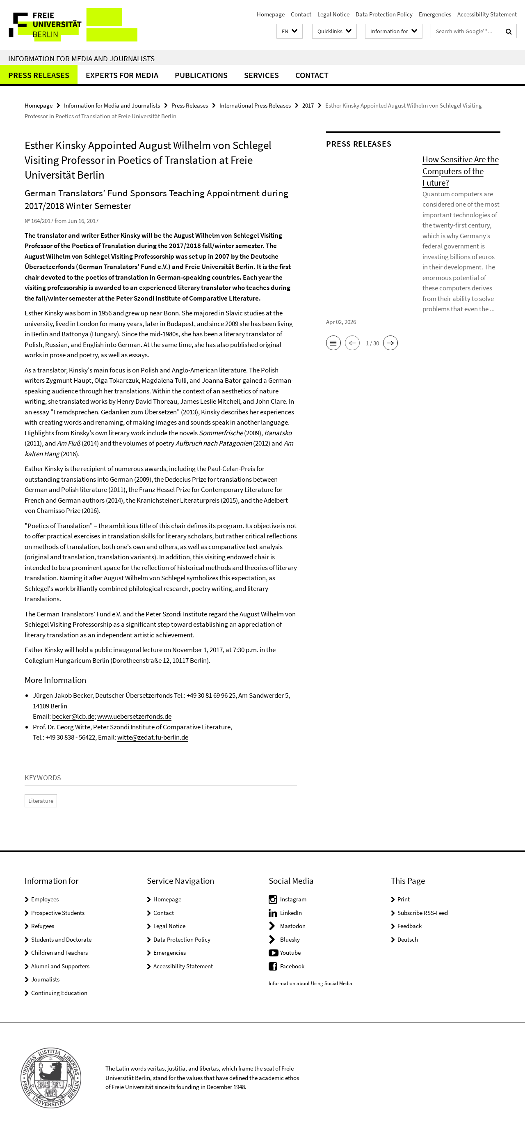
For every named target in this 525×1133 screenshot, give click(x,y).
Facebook (292, 966)
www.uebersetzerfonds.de (134, 716)
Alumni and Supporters (60, 966)
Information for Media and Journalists (81, 58)
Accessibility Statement (487, 14)
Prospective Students (57, 913)
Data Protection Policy (384, 14)
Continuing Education (59, 993)
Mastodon (293, 926)
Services (261, 75)
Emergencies (435, 14)
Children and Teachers (59, 952)
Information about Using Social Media (310, 983)
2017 (308, 105)
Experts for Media (122, 75)
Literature (40, 800)
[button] (289, 31)
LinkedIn (291, 913)
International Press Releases (255, 105)
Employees (45, 899)
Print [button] (403, 899)
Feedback (409, 926)
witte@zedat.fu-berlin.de (152, 737)
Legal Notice (333, 14)
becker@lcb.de (73, 716)
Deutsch (407, 939)
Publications (201, 75)
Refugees (42, 926)
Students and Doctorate (61, 939)
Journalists (45, 979)
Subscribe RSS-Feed (422, 913)
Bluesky (290, 939)
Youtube (290, 952)
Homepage (271, 14)
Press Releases (38, 75)
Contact (301, 14)
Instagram (293, 899)
